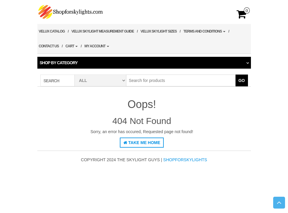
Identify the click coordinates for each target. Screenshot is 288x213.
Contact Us (49, 46)
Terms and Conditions (204, 31)
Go (241, 80)
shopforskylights (185, 159)
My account (97, 46)
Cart (72, 46)
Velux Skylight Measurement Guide (102, 31)
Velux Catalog (52, 31)
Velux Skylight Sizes (159, 31)
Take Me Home (141, 142)
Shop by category (59, 62)
